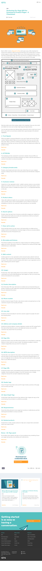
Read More (6, 505)
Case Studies (16, 536)
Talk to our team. (30, 520)
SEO (2, 534)
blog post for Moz (16, 51)
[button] (39, 2)
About (15, 534)
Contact (15, 545)
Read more (3, 147)
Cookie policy (30, 545)
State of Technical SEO (31, 536)
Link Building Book (31, 538)
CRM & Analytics (4, 538)
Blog (15, 538)
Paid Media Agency (4, 536)
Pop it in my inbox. (18, 461)
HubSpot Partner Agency (5, 545)
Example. (3, 149)
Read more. (4, 161)
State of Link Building (31, 534)
